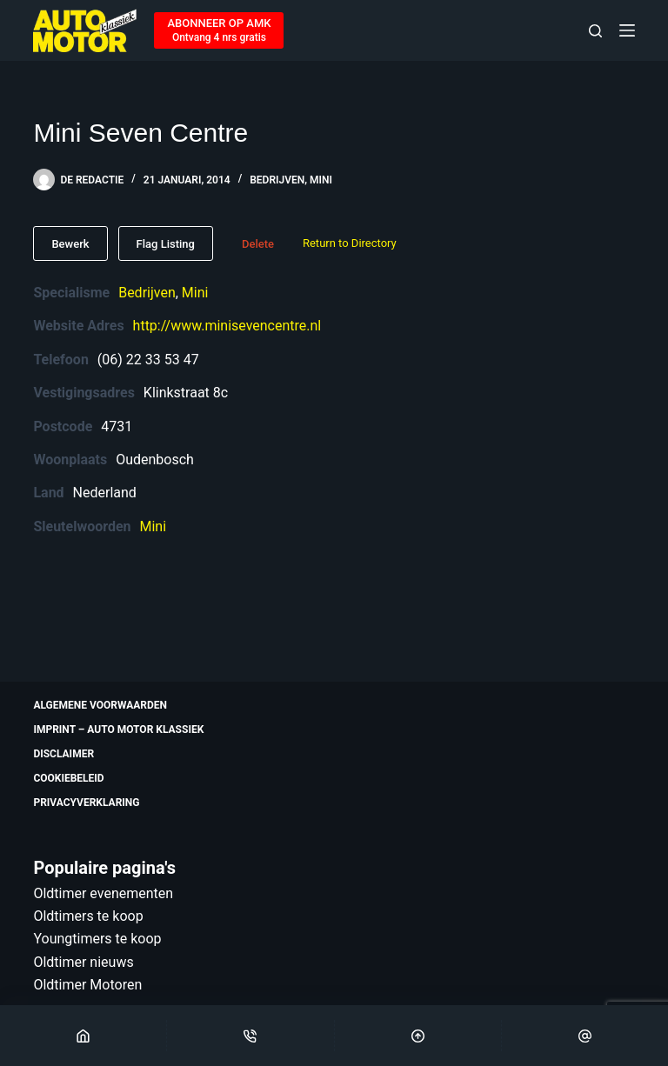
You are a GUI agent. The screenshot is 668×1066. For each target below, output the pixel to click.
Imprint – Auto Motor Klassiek (118, 729)
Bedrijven (277, 180)
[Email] (585, 1035)
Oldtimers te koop (88, 916)
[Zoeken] (595, 30)
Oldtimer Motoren (87, 984)
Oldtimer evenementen (103, 893)
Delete (258, 243)
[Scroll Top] (418, 1035)
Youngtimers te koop (97, 938)
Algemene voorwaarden (100, 705)
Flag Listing (166, 243)
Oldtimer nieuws (83, 962)
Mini (321, 180)
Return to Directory (350, 243)
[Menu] (627, 30)
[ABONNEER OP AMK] (219, 30)
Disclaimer (63, 754)
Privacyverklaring (86, 802)
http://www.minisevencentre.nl (227, 325)
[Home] (83, 1035)
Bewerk (70, 243)
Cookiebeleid (68, 778)
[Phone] (250, 1035)
